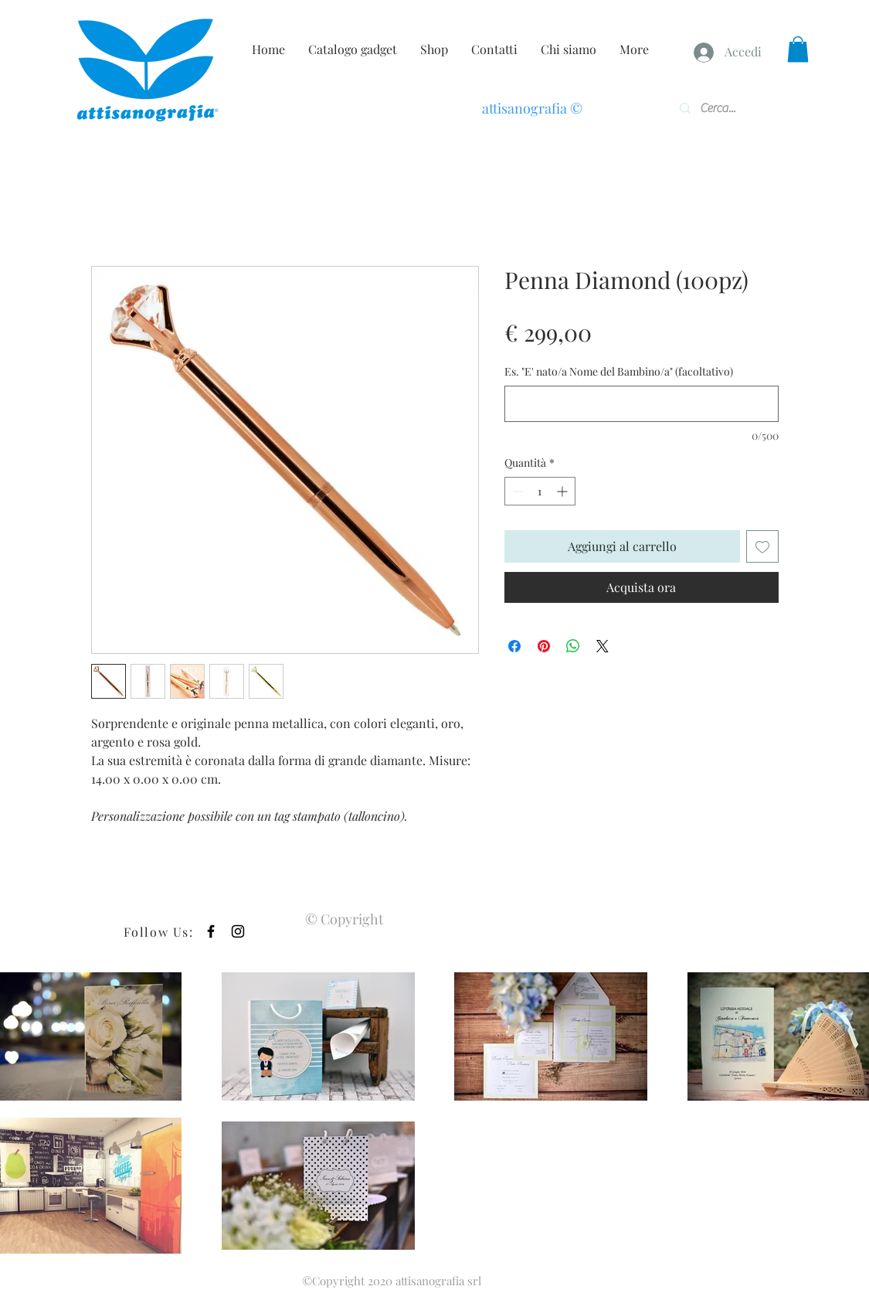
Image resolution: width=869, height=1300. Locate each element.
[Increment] (563, 491)
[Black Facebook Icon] (210, 931)
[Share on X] (602, 646)
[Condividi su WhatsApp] (573, 646)
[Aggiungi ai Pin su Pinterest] (544, 646)
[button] (798, 49)
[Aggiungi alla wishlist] (762, 546)
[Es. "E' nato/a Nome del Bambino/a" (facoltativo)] (641, 404)
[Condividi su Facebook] (514, 646)
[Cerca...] (724, 108)
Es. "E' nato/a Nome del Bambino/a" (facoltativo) (618, 371)
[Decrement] (516, 491)
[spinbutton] (540, 491)
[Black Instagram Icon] (237, 931)
